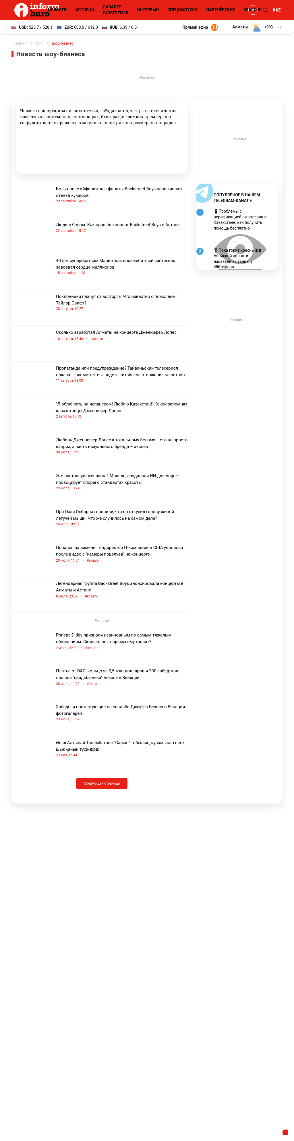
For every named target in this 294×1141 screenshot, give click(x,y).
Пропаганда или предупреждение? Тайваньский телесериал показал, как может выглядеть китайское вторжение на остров (122, 374)
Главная (19, 43)
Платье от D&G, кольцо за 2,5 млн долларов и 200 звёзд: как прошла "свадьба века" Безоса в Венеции (122, 677)
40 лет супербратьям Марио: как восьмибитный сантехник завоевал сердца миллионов (122, 266)
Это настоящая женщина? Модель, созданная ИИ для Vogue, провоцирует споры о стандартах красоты (122, 482)
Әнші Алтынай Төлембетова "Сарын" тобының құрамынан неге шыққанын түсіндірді (122, 749)
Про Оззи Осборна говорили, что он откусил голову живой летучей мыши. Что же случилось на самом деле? (122, 518)
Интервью (148, 9)
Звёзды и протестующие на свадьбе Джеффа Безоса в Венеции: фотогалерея (122, 713)
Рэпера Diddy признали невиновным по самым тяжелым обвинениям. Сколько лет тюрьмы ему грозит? (122, 641)
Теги (39, 43)
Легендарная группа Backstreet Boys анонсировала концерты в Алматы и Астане (122, 590)
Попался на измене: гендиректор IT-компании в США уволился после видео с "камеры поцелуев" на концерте (122, 554)
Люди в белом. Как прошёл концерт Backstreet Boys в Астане (122, 227)
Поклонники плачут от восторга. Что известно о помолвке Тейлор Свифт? (122, 302)
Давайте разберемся (115, 10)
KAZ (277, 10)
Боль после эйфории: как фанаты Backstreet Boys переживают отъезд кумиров (122, 195)
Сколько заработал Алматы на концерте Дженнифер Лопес (122, 336)
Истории (84, 9)
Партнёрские (220, 9)
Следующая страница (102, 783)
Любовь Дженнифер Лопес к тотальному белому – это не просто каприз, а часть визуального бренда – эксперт (122, 446)
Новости (57, 9)
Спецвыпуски (182, 9)
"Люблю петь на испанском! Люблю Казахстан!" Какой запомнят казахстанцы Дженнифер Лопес (122, 410)
